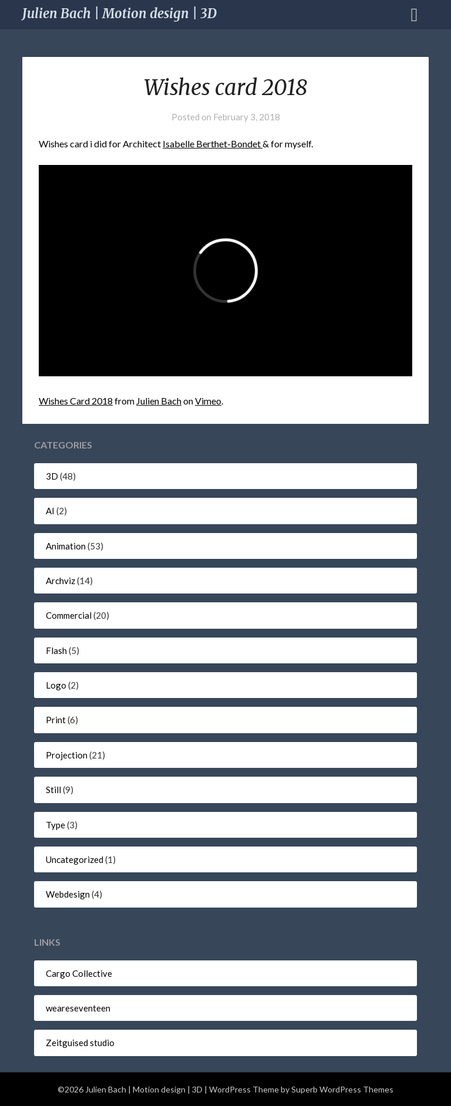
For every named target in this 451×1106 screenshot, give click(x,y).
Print (56, 719)
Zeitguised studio (80, 1042)
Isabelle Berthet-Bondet (212, 143)
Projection (66, 755)
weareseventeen (78, 1008)
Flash (56, 650)
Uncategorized (74, 859)
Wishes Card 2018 (76, 400)
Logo (56, 685)
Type (55, 825)
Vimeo (208, 400)
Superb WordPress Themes (342, 1089)
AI (50, 510)
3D (52, 476)
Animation (66, 546)
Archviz (60, 580)
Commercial (69, 615)
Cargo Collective (79, 973)
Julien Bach (158, 400)
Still (53, 789)
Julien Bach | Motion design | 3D (119, 13)
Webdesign (68, 894)
